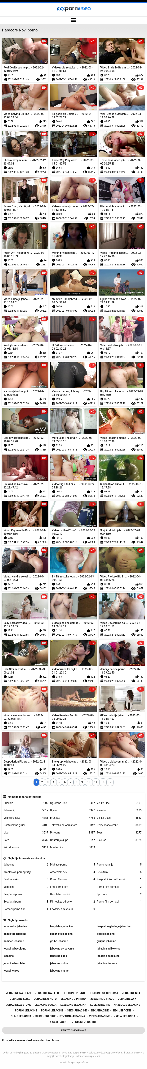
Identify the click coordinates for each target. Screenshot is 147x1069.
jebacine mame (59, 970)
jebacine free (11, 970)
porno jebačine (26, 1010)
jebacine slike (20, 998)
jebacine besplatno (14, 963)
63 (103, 782)
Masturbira (72, 847)
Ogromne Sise (72, 803)
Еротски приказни (72, 909)
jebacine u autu (45, 998)
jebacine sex (131, 993)
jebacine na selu (47, 993)
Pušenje (25, 803)
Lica (25, 832)
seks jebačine (77, 1010)
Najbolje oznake (18, 920)
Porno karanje (119, 864)
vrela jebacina (124, 1016)
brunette (72, 817)
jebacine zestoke (18, 1004)
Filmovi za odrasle (72, 901)
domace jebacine (13, 941)
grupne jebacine (106, 941)
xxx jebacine (59, 1022)
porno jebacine (52, 1010)
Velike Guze (119, 817)
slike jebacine (45, 1016)
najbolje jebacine (127, 1004)
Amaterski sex (72, 872)
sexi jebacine (122, 1010)
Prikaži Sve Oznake (73, 1030)
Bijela (72, 810)
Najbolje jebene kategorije (24, 797)
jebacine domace (107, 963)
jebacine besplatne (108, 955)
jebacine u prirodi (74, 998)
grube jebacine (59, 941)
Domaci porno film (25, 909)
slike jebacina (21, 1016)
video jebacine (99, 1016)
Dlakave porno (72, 864)
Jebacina (25, 864)
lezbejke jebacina (73, 1004)
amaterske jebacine (15, 926)
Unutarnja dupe (72, 840)
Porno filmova (72, 879)
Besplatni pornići (25, 894)
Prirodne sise (25, 847)
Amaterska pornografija (25, 872)
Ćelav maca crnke (119, 825)
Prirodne (72, 832)
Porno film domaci (119, 887)
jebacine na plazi (18, 993)
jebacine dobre (59, 963)
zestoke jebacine (84, 1022)
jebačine (8, 955)
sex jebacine (100, 1010)
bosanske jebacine (61, 933)
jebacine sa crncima (103, 993)
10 (88, 782)
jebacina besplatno (14, 948)
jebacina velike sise (108, 948)
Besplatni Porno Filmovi (119, 879)
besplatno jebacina (14, 933)
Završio (119, 810)
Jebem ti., (25, 810)
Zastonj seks (25, 879)
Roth (25, 840)
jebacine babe (58, 955)
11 (95, 782)
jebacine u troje (102, 998)
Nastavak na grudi (25, 825)
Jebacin (63, 1062)
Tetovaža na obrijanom (72, 825)
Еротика (119, 894)
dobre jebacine (106, 933)
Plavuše (119, 840)
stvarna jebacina (72, 1016)
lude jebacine (100, 1004)
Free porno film (72, 887)
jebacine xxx (127, 998)
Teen (119, 832)
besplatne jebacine (61, 926)
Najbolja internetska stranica (26, 858)
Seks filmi (119, 872)
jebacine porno (74, 993)
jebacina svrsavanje (62, 948)
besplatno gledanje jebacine (114, 926)
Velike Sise (119, 803)
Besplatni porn (25, 901)
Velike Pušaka (25, 817)
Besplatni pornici (72, 894)
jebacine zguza (45, 1004)
